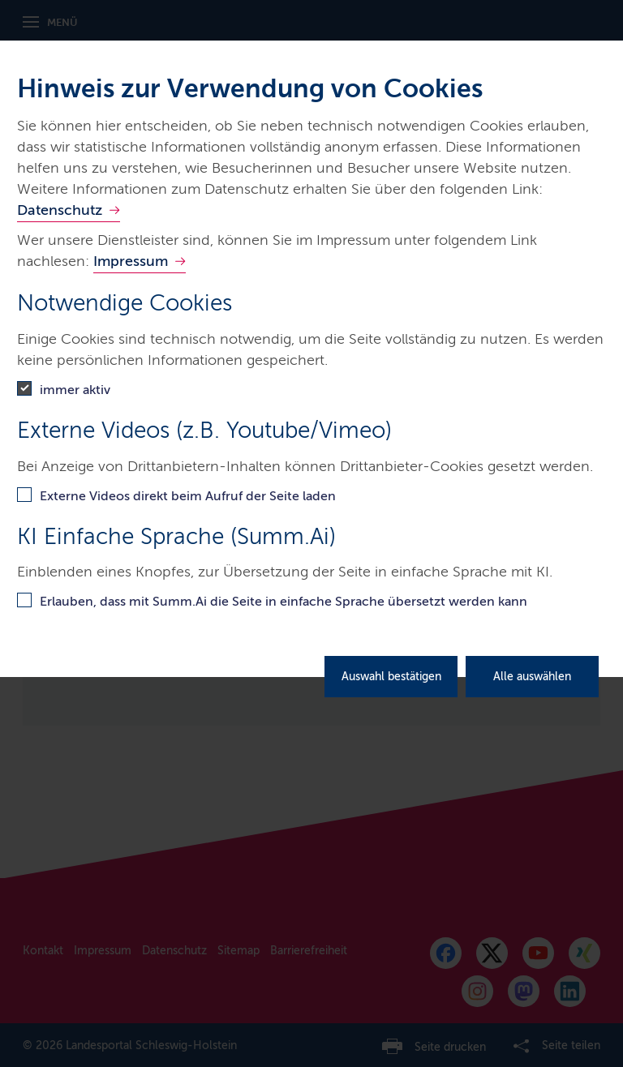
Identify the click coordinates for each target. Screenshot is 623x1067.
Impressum (130, 261)
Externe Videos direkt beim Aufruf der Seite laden (188, 496)
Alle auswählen (532, 676)
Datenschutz (59, 210)
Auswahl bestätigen (391, 676)
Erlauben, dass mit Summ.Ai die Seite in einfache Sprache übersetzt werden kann (283, 601)
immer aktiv (75, 389)
